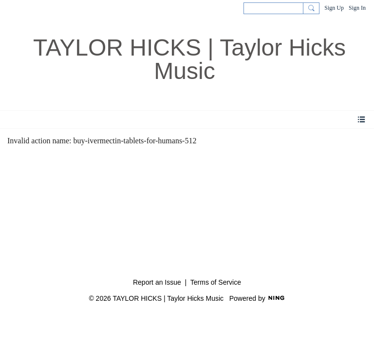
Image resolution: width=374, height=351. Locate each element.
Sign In (357, 7)
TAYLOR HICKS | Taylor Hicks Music (189, 59)
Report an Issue (157, 282)
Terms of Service (215, 282)
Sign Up (334, 7)
